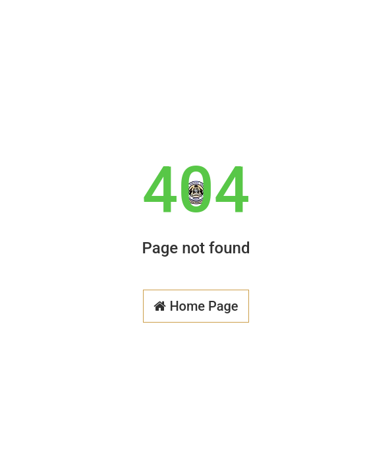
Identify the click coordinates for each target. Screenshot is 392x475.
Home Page (196, 306)
